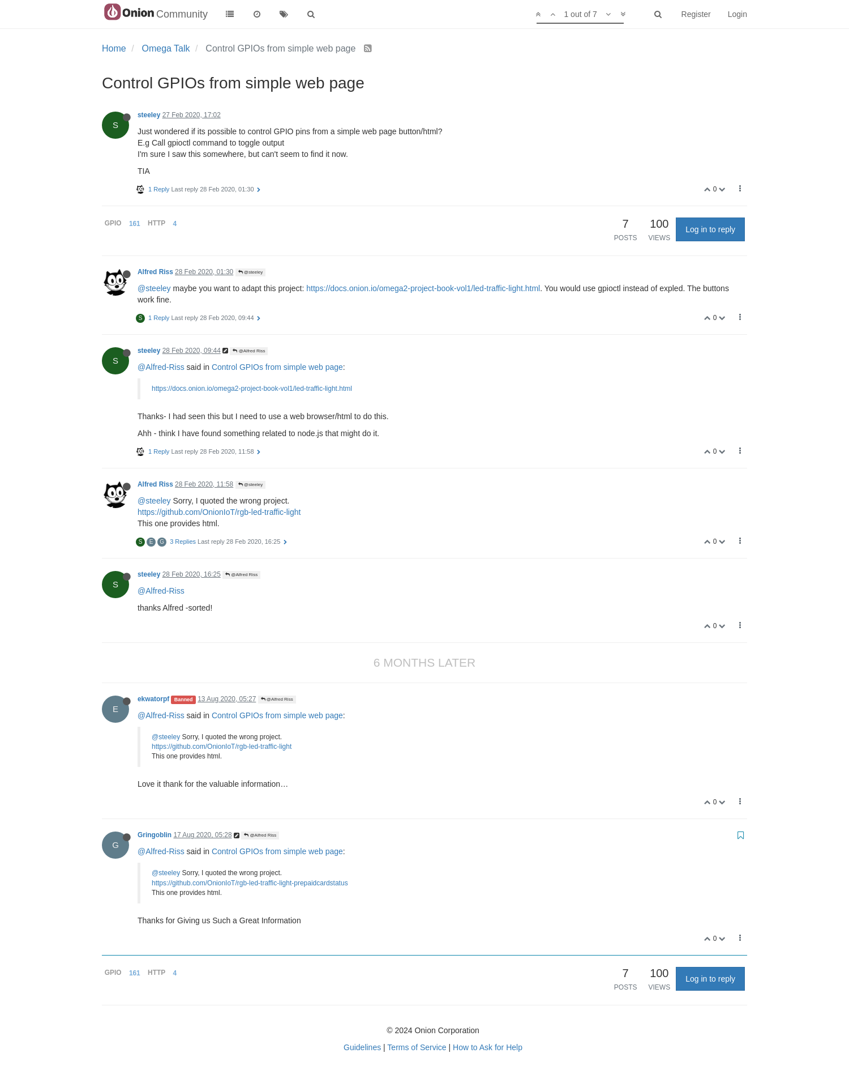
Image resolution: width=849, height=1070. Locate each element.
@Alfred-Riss (161, 367)
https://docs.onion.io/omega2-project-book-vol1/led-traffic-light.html (423, 288)
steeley (149, 115)
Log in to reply (710, 229)
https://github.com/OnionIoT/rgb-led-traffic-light (219, 512)
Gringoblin (154, 835)
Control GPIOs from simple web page (277, 367)
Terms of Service (416, 1047)
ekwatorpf (153, 699)
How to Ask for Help (487, 1047)
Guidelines (362, 1047)
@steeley (250, 272)
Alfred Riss (155, 272)
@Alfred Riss (249, 350)
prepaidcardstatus (321, 883)
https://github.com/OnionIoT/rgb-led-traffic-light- (223, 883)
